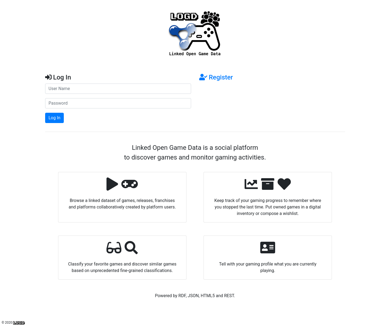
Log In (55, 117)
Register (216, 77)
